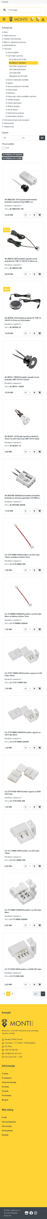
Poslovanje (6, 1095)
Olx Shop (7, 1046)
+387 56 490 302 (10, 1050)
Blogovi (5, 1100)
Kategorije (7, 28)
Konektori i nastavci (13, 206)
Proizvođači (8, 144)
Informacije (7, 1126)
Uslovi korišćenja (9, 1082)
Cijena (5, 133)
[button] (4, 19)
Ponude (5, 1091)
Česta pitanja (7, 1131)
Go (42, 138)
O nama (5, 2)
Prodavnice (7, 1078)
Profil (4, 1117)
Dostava (5, 1087)
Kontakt (5, 1135)
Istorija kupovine (9, 1122)
